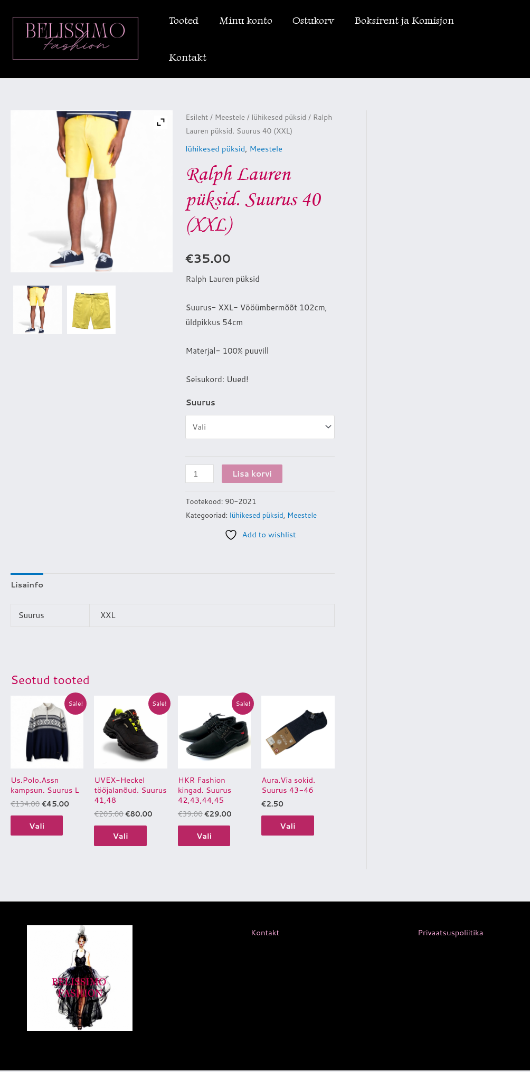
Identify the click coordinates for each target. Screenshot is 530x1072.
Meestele (230, 117)
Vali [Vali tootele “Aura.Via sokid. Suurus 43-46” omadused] (290, 826)
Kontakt (187, 57)
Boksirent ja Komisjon (403, 20)
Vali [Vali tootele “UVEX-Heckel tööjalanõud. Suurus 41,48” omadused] (123, 836)
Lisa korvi (252, 473)
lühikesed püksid (280, 117)
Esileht (197, 117)
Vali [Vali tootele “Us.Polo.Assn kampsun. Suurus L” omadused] (40, 826)
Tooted (183, 20)
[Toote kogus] (199, 473)
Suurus (200, 401)
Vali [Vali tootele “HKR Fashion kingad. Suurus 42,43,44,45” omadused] (207, 836)
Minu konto (245, 20)
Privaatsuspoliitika (450, 934)
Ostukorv (313, 20)
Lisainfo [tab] (27, 584)
